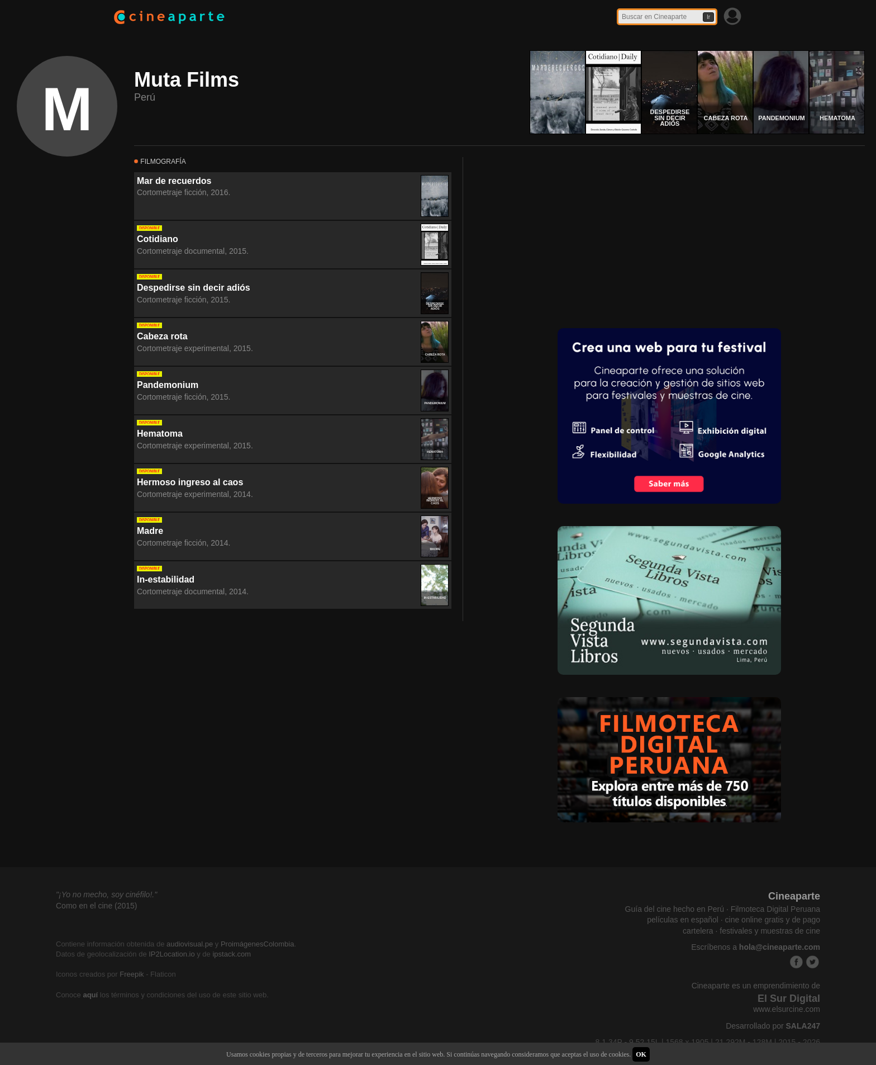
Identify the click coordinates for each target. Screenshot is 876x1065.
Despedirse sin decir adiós (193, 287)
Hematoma (160, 433)
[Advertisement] (568, 235)
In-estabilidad (165, 579)
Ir (708, 17)
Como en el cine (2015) (96, 905)
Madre (150, 531)
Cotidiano (157, 239)
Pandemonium (167, 385)
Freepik (132, 974)
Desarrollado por (773, 1025)
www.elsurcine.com (786, 1009)
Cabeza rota (162, 336)
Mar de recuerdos (174, 181)
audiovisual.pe (189, 944)
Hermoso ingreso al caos (190, 482)
